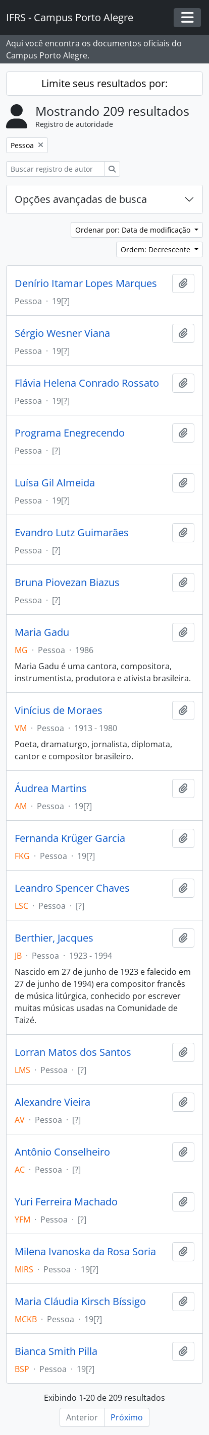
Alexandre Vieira (52, 1102)
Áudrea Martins (51, 788)
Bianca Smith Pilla (56, 1351)
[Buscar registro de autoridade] (55, 169)
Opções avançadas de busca (81, 199)
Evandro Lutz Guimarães (72, 533)
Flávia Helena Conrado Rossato (87, 383)
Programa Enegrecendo (70, 433)
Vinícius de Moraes (58, 710)
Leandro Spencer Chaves (72, 888)
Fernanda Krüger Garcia (70, 838)
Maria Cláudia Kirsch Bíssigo (80, 1302)
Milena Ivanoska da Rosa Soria (85, 1252)
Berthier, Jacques (54, 938)
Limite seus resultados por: (104, 83)
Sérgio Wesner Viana (62, 333)
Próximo (127, 1417)
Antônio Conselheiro (62, 1152)
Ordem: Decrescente (156, 249)
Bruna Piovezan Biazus (67, 583)
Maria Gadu (42, 632)
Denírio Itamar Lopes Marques (86, 283)
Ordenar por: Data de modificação (133, 230)
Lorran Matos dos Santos (73, 1052)
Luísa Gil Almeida (55, 483)
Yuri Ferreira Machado (66, 1202)
